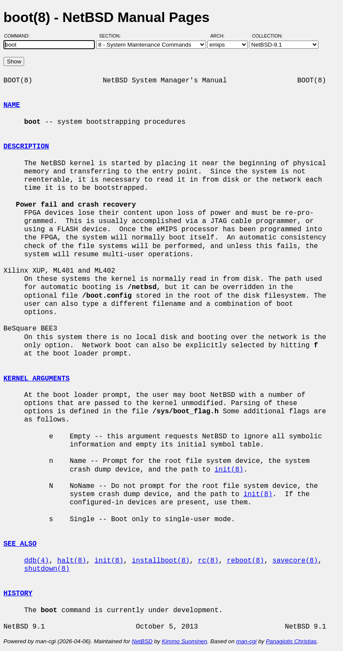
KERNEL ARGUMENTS (36, 379)
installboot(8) (161, 561)
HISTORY (17, 593)
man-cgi (246, 641)
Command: (19, 35)
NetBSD (142, 641)
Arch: (221, 35)
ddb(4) (36, 561)
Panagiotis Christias (291, 641)
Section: (112, 35)
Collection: (267, 35)
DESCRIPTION (26, 146)
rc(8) (208, 561)
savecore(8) (295, 561)
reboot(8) (245, 561)
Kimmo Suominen (184, 641)
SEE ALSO (20, 544)
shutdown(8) (47, 569)
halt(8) (71, 561)
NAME (11, 105)
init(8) (229, 470)
